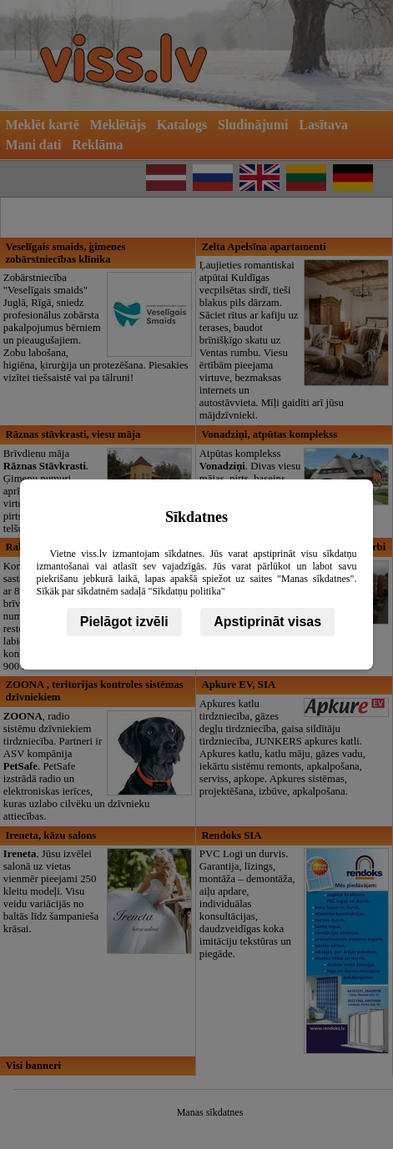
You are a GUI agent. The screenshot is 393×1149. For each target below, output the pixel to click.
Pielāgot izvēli (124, 622)
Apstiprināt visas (267, 622)
